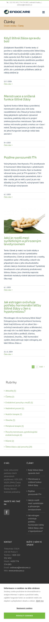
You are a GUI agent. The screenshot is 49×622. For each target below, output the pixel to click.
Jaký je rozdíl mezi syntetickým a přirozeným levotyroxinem (22, 241)
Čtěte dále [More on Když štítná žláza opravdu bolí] (7, 84)
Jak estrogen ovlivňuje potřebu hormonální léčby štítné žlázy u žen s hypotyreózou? (22, 306)
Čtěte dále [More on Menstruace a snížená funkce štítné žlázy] (7, 145)
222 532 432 (14, 2)
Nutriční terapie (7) (13, 414)
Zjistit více (40, 601)
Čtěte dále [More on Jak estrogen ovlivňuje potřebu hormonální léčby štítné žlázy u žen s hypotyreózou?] (7, 354)
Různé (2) (9, 441)
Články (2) (9, 396)
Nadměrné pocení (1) (14, 408)
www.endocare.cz (16, 570)
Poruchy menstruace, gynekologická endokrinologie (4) (21, 433)
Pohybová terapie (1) (14, 426)
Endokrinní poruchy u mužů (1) (19, 402)
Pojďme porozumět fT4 (20, 157)
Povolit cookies (24, 616)
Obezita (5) (10, 420)
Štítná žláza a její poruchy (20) (18, 446)
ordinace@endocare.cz (24, 5)
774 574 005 (23, 2)
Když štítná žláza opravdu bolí (22, 39)
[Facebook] (6, 512)
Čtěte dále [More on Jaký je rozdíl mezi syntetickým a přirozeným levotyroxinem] (7, 290)
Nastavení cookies (24, 608)
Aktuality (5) (10, 390)
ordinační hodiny (35, 2)
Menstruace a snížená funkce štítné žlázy (19, 97)
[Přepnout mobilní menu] (43, 12)
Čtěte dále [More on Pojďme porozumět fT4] (7, 197)
